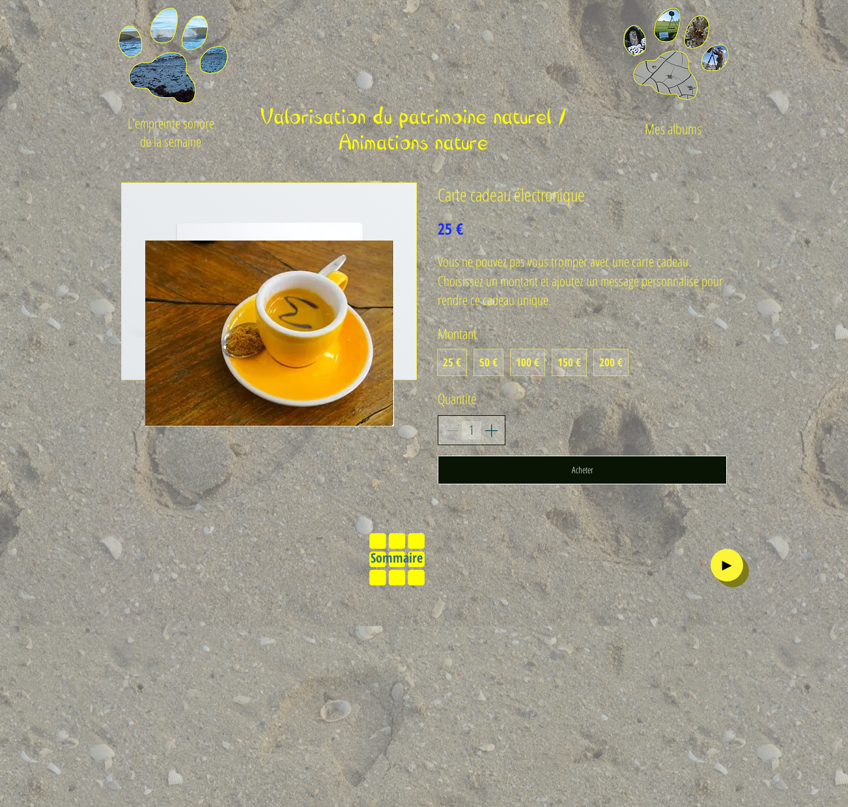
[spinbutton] (471, 430)
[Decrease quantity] (452, 430)
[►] (727, 565)
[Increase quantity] (491, 430)
